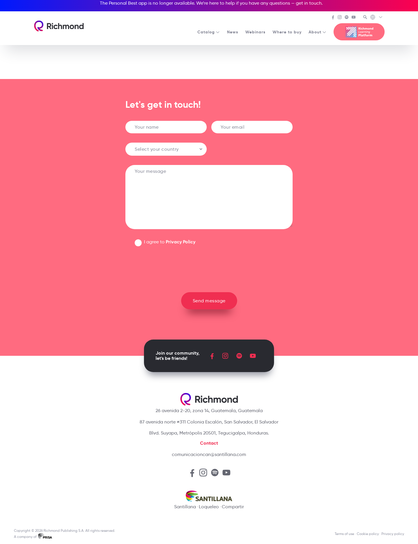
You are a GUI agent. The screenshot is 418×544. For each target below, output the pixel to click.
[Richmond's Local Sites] (377, 18)
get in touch (309, 3)
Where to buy (287, 32)
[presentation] (209, 267)
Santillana (185, 506)
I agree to (169, 242)
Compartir (233, 506)
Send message (209, 301)
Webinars (255, 32)
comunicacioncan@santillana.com (209, 454)
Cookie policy (368, 534)
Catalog (208, 32)
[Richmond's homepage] (58, 26)
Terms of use (344, 534)
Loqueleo (209, 506)
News (232, 32)
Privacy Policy (180, 242)
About (318, 32)
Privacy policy (392, 534)
